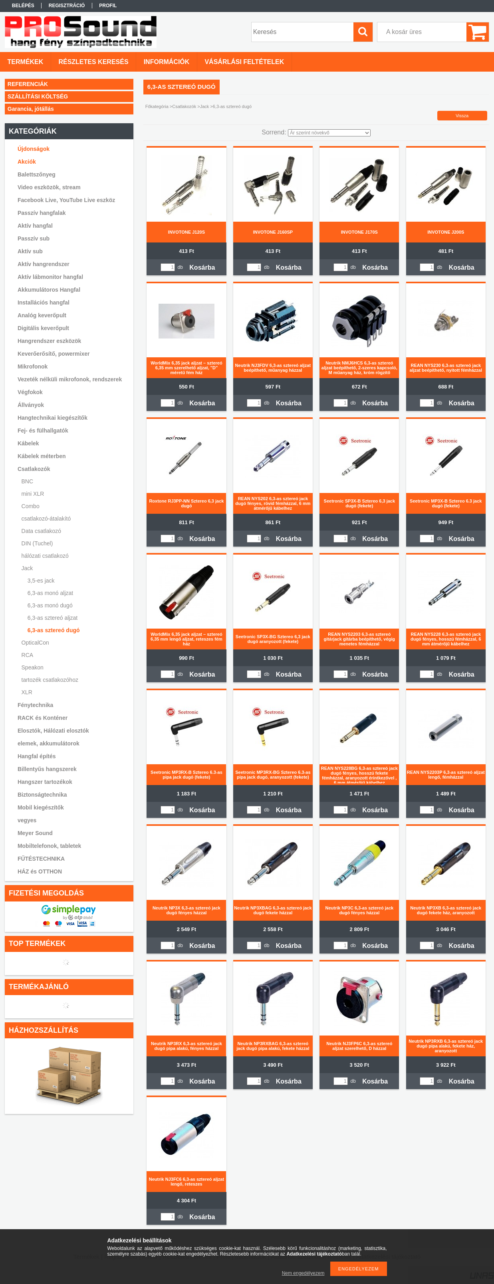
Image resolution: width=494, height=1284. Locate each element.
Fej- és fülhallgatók (43, 430)
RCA (28, 655)
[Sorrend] (329, 132)
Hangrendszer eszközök (49, 341)
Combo (31, 506)
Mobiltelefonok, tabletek (49, 846)
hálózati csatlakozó (45, 556)
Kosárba (202, 267)
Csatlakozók (184, 106)
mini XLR (33, 494)
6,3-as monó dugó (50, 605)
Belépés (23, 5)
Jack (204, 106)
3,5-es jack (41, 580)
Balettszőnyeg (37, 174)
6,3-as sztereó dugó (54, 630)
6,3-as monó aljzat (50, 593)
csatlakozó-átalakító (46, 518)
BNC (28, 481)
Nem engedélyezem (303, 1273)
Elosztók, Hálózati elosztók (53, 730)
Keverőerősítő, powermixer (54, 354)
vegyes (27, 820)
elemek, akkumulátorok (48, 743)
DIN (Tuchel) (37, 543)
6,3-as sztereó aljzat (52, 618)
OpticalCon (35, 642)
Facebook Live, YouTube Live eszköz (66, 200)
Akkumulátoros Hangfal (49, 289)
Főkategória (157, 106)
